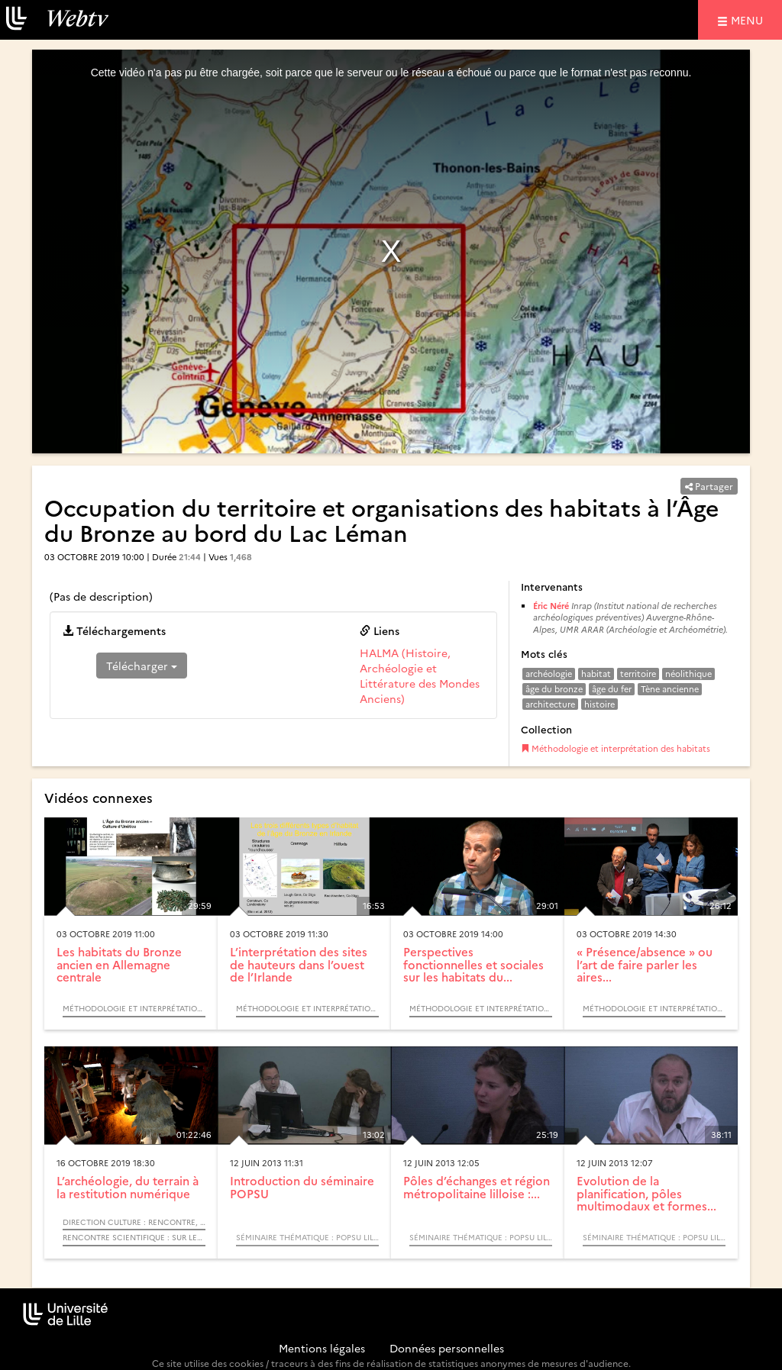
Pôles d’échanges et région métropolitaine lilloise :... (476, 1186)
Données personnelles (446, 1347)
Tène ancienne (670, 689)
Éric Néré (551, 605)
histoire (599, 704)
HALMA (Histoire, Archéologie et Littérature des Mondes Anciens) (420, 675)
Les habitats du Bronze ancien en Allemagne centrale (119, 964)
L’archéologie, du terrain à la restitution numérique (128, 1186)
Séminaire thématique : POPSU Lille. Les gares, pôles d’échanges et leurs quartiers (307, 1237)
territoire (638, 673)
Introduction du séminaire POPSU (302, 1186)
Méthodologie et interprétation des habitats (615, 748)
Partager (709, 485)
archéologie (548, 673)
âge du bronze (554, 689)
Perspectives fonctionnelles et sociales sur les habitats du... (473, 964)
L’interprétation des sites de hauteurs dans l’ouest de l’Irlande (298, 964)
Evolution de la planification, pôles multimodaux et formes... (646, 1193)
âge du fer (612, 689)
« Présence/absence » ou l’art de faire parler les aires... (645, 964)
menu (749, 19)
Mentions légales (322, 1347)
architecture (550, 704)
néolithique (688, 673)
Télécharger (141, 665)
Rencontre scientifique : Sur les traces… (134, 1237)
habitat (596, 673)
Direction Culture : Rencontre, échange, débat (134, 1222)
